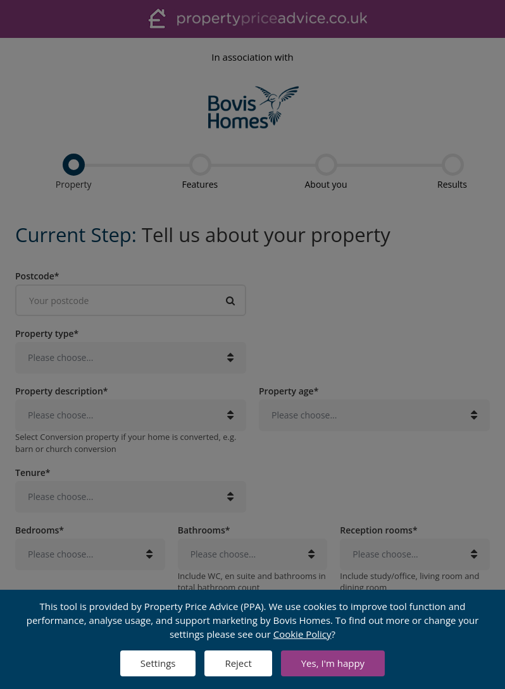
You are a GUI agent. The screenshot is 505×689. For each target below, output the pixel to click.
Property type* (46, 333)
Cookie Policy (302, 634)
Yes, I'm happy (333, 663)
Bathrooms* (204, 529)
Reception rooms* (378, 529)
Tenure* (33, 472)
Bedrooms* (39, 529)
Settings (158, 663)
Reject (238, 663)
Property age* (288, 390)
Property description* (61, 390)
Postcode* (37, 275)
